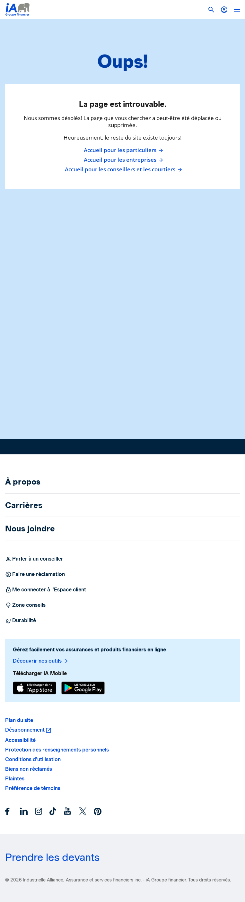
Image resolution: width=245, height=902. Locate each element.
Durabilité (20, 620)
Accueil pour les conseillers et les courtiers (122, 169)
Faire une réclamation (35, 574)
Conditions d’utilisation (33, 759)
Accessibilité (20, 740)
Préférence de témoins (32, 788)
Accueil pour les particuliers (123, 150)
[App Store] (34, 688)
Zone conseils (25, 605)
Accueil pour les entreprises (123, 159)
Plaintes (14, 779)
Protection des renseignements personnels (57, 750)
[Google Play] (83, 688)
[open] (237, 9)
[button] (224, 9)
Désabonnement (25, 730)
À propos (22, 481)
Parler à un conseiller (34, 559)
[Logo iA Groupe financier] (17, 9)
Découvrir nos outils (41, 661)
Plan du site (19, 720)
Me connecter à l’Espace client (45, 590)
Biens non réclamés (28, 769)
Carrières (23, 505)
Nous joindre (30, 528)
